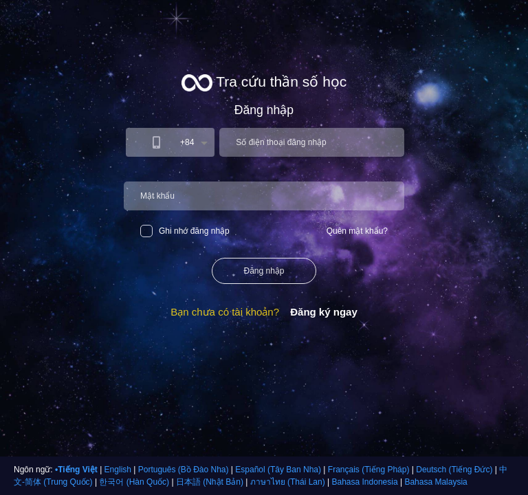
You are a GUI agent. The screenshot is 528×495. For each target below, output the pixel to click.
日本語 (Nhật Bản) (209, 482)
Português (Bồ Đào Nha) (183, 469)
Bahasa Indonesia (365, 482)
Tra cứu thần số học (264, 82)
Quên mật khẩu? (357, 231)
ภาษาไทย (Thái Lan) (287, 482)
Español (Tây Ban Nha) (278, 469)
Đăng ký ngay (324, 312)
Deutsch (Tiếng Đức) (454, 469)
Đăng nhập (263, 271)
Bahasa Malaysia (435, 482)
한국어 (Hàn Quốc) (134, 482)
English (117, 469)
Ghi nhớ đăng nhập (185, 231)
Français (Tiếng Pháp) (369, 469)
